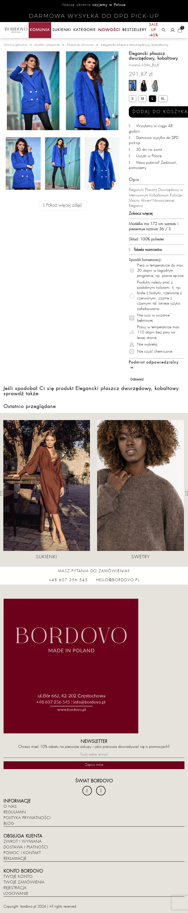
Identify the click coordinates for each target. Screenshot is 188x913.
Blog (9, 823)
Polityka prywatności (27, 818)
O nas (10, 806)
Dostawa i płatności (26, 847)
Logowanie (16, 893)
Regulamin (15, 812)
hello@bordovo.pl (117, 580)
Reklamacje (15, 858)
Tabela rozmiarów (145, 250)
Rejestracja (15, 888)
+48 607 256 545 (68, 580)
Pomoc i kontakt (22, 853)
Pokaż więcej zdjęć (62, 205)
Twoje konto (18, 876)
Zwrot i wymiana (23, 841)
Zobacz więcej (141, 213)
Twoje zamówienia (24, 882)
